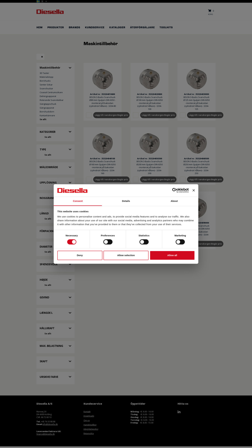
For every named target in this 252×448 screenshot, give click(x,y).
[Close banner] (194, 190)
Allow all (172, 255)
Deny (80, 255)
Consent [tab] (78, 201)
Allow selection (126, 255)
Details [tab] (126, 201)
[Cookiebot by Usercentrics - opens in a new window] (175, 190)
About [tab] (174, 201)
